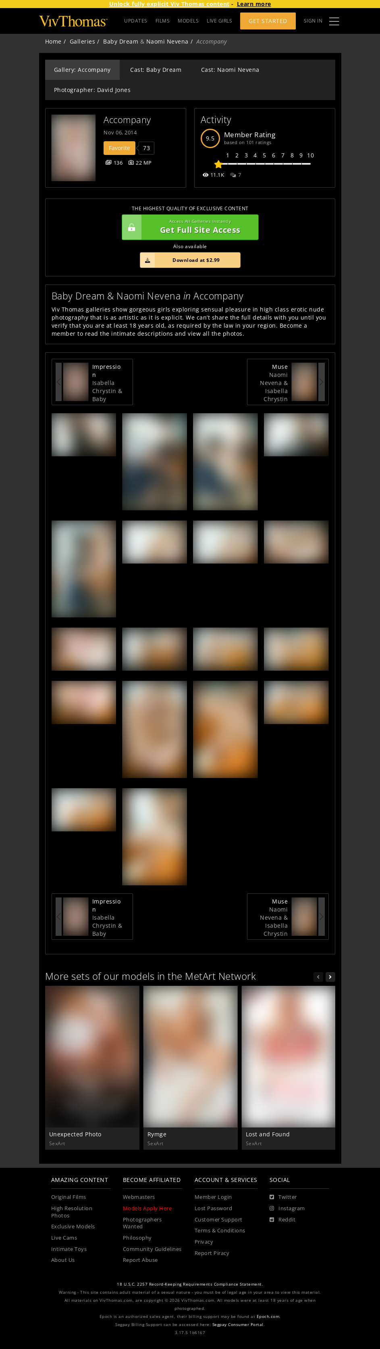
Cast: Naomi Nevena (230, 69)
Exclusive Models (73, 1226)
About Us (63, 1260)
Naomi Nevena (167, 41)
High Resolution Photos (72, 1212)
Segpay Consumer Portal (238, 1324)
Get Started (268, 21)
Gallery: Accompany (82, 69)
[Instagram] (287, 1208)
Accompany (127, 119)
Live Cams (64, 1237)
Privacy (204, 1241)
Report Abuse (140, 1260)
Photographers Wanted (142, 1223)
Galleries (83, 41)
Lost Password (214, 1208)
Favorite (119, 148)
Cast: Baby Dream (155, 69)
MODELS (188, 20)
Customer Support (219, 1219)
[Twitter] (283, 1197)
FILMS (163, 20)
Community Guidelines (152, 1249)
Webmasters (139, 1197)
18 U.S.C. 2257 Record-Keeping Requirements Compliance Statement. (190, 1284)
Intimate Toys (69, 1249)
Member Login (213, 1197)
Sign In (313, 20)
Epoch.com (268, 1316)
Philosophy (137, 1237)
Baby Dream (120, 41)
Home (53, 41)
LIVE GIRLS (219, 20)
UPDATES (135, 20)
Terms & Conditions (220, 1230)
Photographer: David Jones (92, 90)
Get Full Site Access (188, 227)
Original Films (68, 1197)
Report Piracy (212, 1253)
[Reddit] (283, 1220)
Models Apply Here (147, 1208)
